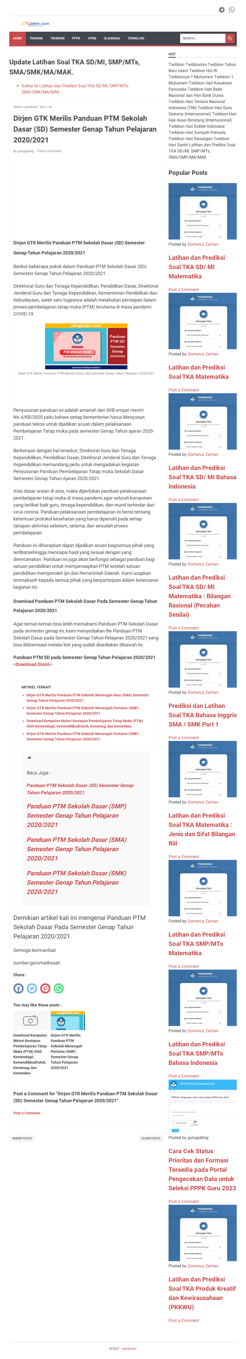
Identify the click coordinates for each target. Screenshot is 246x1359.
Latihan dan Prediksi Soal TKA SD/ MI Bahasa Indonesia (202, 477)
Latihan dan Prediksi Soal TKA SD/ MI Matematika (197, 267)
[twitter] (32, 988)
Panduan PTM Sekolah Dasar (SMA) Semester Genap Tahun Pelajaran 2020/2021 (76, 849)
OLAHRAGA (112, 38)
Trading (36, 38)
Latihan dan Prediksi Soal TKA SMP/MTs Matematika (197, 944)
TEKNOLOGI (136, 38)
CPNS (92, 38)
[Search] (202, 38)
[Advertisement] (86, 195)
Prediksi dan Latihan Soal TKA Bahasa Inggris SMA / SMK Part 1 (203, 715)
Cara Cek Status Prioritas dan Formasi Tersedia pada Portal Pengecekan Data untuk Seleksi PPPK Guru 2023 (202, 1170)
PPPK (76, 38)
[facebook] (18, 988)
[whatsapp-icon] (232, 10)
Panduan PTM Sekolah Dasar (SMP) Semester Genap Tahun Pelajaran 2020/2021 (76, 815)
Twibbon (57, 38)
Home (17, 38)
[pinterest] (45, 988)
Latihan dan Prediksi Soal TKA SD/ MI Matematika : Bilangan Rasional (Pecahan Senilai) (200, 596)
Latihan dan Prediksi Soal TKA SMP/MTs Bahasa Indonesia (197, 1053)
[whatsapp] (59, 988)
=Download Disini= (32, 664)
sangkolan (129, 1349)
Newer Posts (22, 1138)
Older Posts (151, 1138)
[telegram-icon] (222, 10)
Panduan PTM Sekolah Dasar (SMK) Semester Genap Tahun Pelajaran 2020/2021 (76, 882)
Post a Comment (49, 151)
